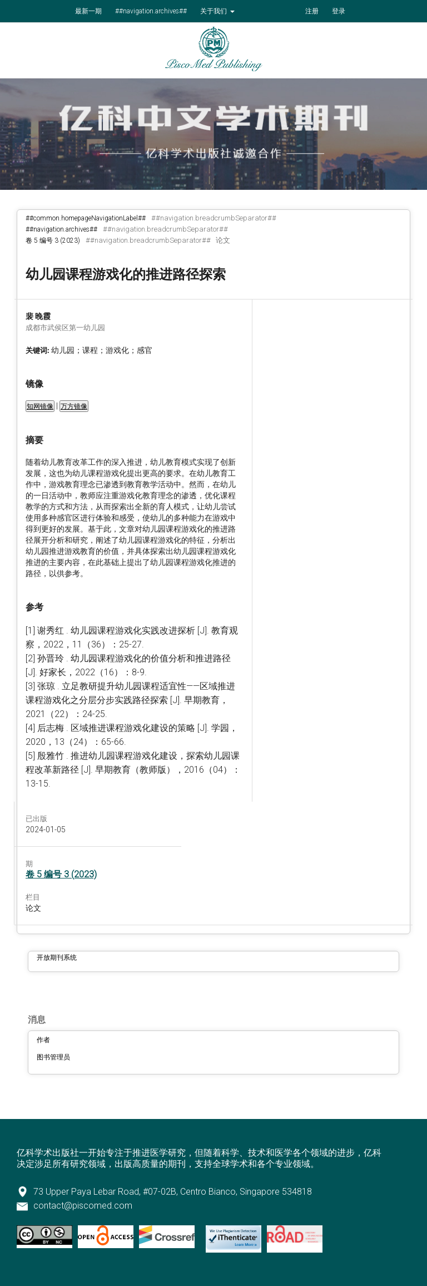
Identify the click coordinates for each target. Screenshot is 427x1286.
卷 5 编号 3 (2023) (53, 240)
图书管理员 (53, 1057)
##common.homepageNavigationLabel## (86, 218)
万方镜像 (74, 406)
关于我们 (214, 11)
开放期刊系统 (57, 957)
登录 (338, 11)
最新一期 (88, 11)
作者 (43, 1040)
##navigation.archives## (151, 11)
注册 (312, 11)
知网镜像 (40, 406)
